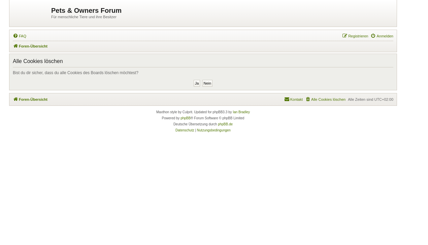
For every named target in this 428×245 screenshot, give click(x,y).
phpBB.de (225, 124)
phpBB (185, 118)
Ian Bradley (241, 112)
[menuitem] (19, 36)
